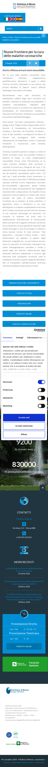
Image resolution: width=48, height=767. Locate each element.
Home (5, 37)
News (11, 37)
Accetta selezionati (24, 426)
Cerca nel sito (43, 36)
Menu (9, 29)
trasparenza (16, 762)
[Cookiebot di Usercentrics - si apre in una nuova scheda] (34, 330)
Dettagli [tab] (19, 337)
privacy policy (27, 762)
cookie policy (39, 762)
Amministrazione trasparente (24, 283)
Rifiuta (24, 434)
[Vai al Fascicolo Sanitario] (25, 664)
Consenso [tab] (7, 337)
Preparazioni (24, 303)
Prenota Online (24, 314)
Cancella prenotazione (24, 324)
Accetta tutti (24, 417)
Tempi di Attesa (24, 293)
